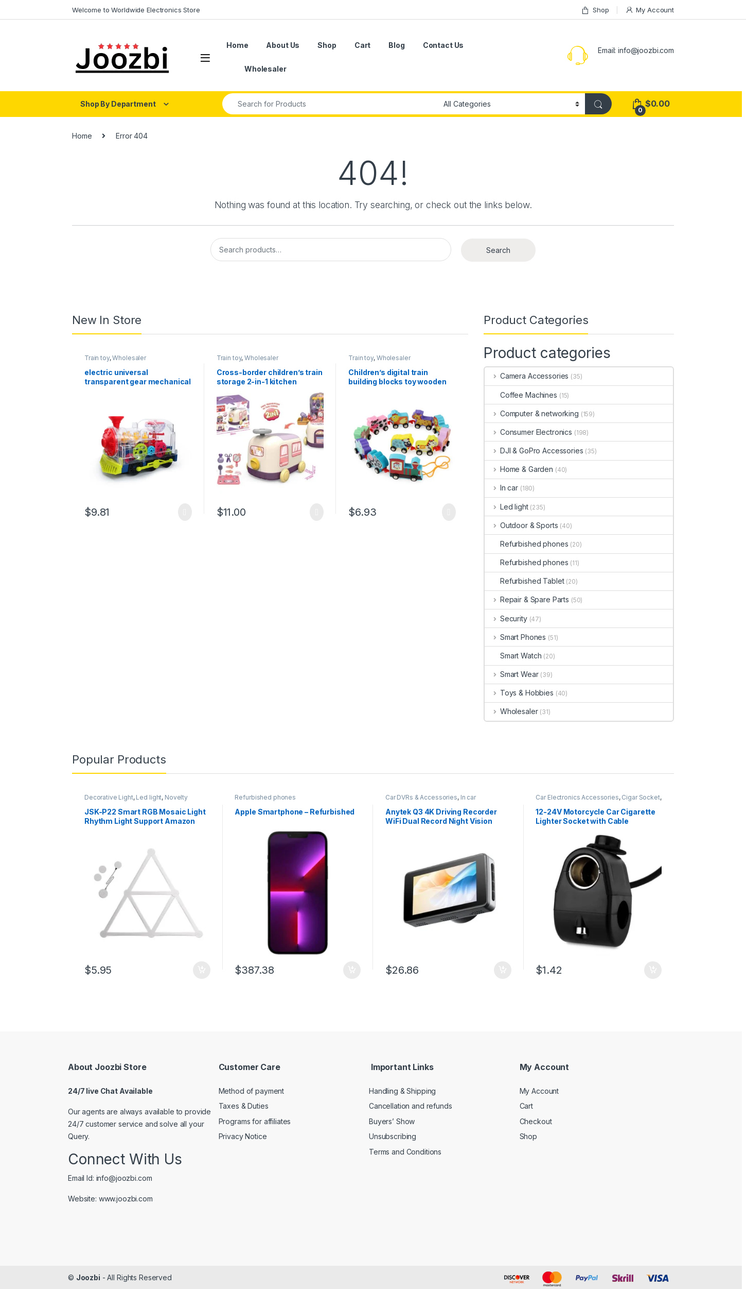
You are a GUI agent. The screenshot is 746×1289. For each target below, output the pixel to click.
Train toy (97, 358)
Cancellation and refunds (410, 1105)
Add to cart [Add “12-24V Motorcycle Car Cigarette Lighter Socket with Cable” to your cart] (653, 970)
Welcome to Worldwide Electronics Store (136, 10)
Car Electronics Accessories (577, 797)
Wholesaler (265, 68)
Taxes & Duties (244, 1105)
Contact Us (443, 45)
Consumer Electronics (528, 432)
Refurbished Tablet (524, 580)
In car (501, 487)
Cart (362, 45)
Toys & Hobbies (519, 692)
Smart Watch (513, 655)
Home (237, 45)
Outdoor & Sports (521, 525)
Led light (506, 506)
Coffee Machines (521, 395)
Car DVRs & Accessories (421, 797)
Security (506, 618)
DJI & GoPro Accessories (534, 450)
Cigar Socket (640, 797)
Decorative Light (108, 797)
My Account (649, 10)
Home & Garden (519, 469)
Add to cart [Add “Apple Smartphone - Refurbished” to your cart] (352, 970)
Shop (595, 10)
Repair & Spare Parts (527, 599)
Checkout (536, 1121)
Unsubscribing (392, 1136)
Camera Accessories (527, 375)
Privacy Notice (243, 1136)
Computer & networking (532, 413)
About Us (282, 45)
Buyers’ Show (392, 1121)
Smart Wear (511, 674)
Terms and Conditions (405, 1151)
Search (498, 250)
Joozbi (88, 1277)
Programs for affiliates (255, 1121)
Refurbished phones (526, 543)
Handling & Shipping (402, 1091)
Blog (396, 45)
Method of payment (252, 1091)
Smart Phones (515, 637)
